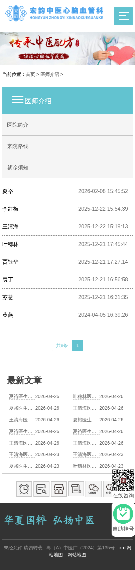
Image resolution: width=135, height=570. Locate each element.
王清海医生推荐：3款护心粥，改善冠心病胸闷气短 (22, 419)
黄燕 (7, 315)
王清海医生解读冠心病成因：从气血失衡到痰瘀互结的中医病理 (86, 408)
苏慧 (7, 297)
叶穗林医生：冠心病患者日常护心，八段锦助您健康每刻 (86, 396)
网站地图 (77, 554)
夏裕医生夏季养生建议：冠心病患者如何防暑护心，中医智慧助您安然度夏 (86, 419)
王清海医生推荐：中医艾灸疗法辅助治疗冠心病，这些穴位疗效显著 (22, 443)
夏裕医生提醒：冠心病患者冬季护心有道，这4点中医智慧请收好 (86, 431)
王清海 (10, 226)
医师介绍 (49, 74)
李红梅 (10, 209)
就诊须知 (17, 167)
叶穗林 (10, 244)
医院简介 (17, 125)
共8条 (62, 345)
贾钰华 (10, 262)
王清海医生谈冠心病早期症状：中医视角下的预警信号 (86, 443)
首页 (30, 74)
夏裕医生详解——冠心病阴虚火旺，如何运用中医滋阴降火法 (22, 396)
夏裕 (7, 191)
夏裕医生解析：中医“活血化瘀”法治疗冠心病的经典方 (22, 408)
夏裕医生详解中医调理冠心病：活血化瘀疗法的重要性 (22, 466)
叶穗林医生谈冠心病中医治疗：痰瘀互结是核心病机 (86, 466)
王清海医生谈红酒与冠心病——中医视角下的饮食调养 (22, 454)
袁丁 (7, 279)
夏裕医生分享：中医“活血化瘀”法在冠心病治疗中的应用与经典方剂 (22, 431)
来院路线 (17, 146)
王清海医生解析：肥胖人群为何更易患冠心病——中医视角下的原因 (86, 454)
